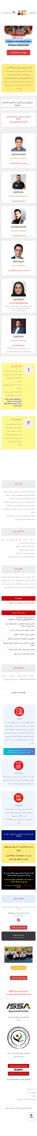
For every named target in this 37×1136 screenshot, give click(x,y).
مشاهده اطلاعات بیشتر (18, 968)
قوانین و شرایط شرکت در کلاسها (27, 1099)
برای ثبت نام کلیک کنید (18, 52)
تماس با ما (33, 1096)
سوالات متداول (31, 1092)
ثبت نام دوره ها (31, 1089)
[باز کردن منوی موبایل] (32, 13)
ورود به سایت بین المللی (18, 927)
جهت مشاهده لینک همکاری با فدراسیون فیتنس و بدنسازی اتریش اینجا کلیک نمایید (19, 751)
